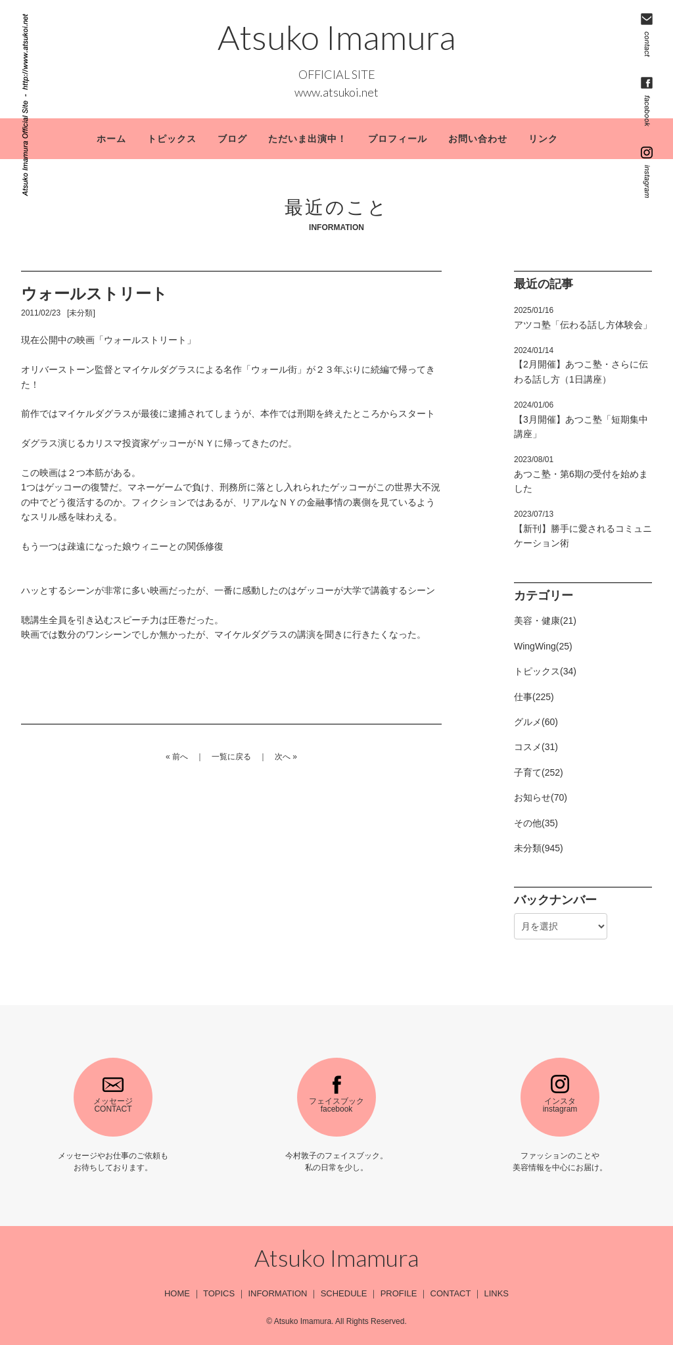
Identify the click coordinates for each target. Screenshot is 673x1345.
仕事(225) (534, 697)
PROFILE (399, 1293)
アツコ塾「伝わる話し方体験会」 (583, 317)
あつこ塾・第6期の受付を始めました (581, 474)
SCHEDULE (344, 1293)
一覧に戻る (231, 756)
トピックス (172, 138)
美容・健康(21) (545, 620)
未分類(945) (538, 848)
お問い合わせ (477, 138)
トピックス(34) (545, 671)
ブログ (232, 138)
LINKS (496, 1293)
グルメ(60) (536, 722)
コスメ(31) (536, 747)
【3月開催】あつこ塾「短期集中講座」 (581, 419)
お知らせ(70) (540, 797)
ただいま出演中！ (307, 138)
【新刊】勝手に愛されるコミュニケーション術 (583, 528)
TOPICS (219, 1293)
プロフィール (397, 138)
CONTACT (450, 1293)
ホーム (111, 138)
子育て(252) (538, 772)
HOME (177, 1293)
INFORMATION (277, 1293)
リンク (543, 138)
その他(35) (536, 823)
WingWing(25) (543, 646)
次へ (282, 756)
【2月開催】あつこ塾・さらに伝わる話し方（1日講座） (581, 365)
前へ (180, 756)
